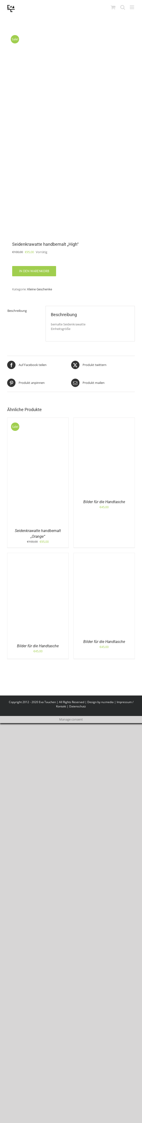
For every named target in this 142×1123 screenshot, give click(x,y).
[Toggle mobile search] (122, 7)
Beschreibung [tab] (17, 310)
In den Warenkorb (34, 271)
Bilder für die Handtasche (104, 502)
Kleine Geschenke (39, 289)
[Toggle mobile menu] (132, 7)
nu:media (107, 702)
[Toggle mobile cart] (113, 7)
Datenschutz (77, 706)
